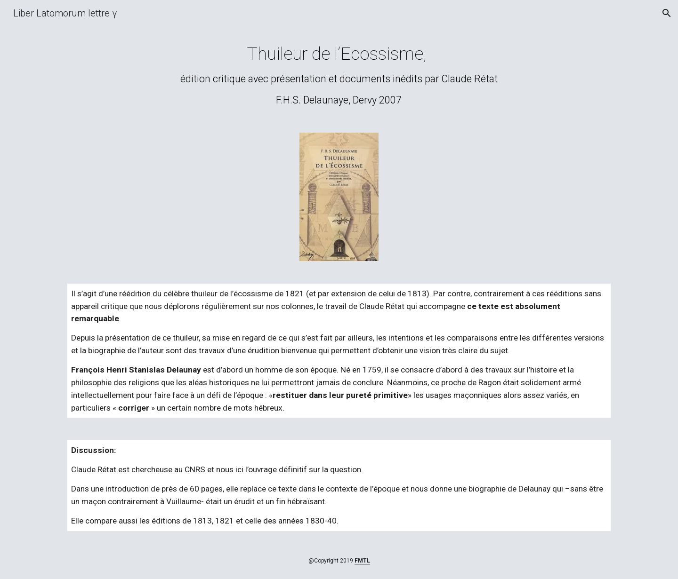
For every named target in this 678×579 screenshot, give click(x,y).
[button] (666, 13)
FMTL (362, 560)
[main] (339, 75)
